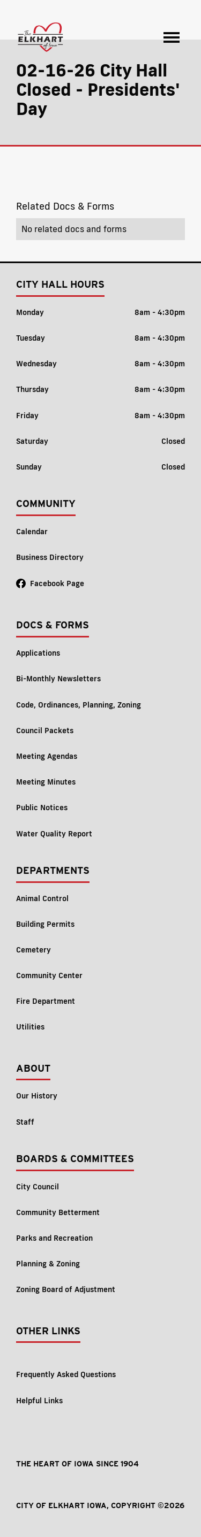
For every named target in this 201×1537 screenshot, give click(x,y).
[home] (40, 37)
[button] (171, 37)
